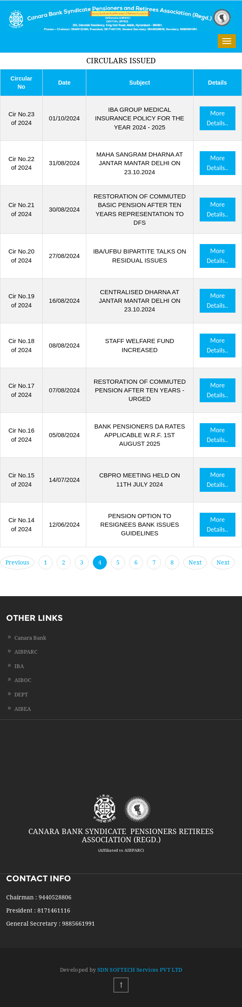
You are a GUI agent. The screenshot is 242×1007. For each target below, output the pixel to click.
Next (195, 562)
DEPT (21, 694)
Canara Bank (30, 638)
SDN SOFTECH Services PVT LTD (139, 970)
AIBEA (22, 709)
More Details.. (217, 118)
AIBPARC (25, 652)
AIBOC (22, 680)
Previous (17, 562)
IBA (19, 666)
